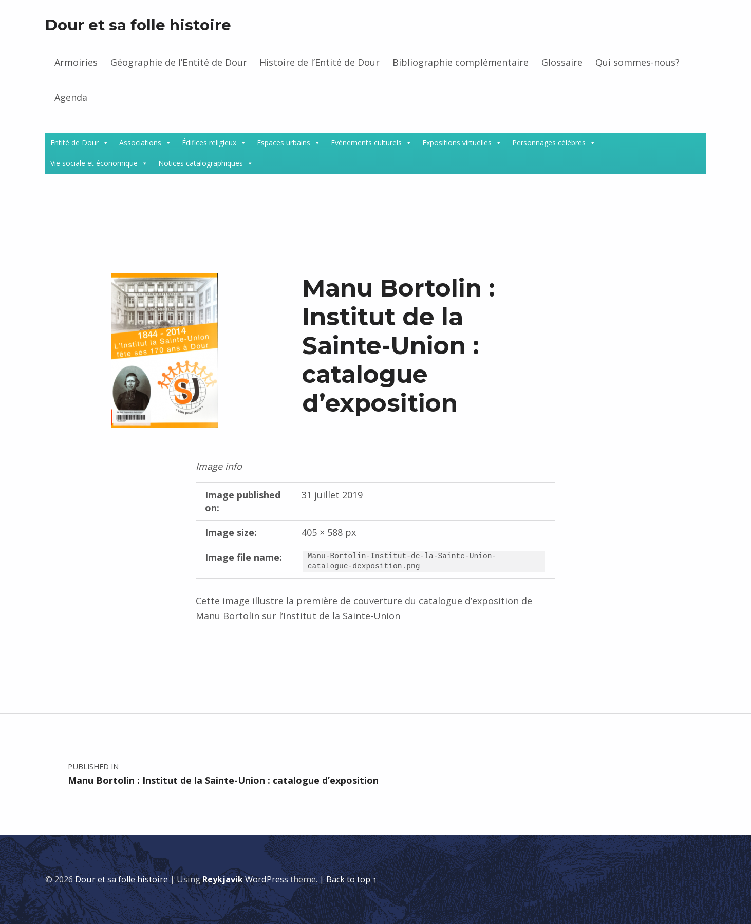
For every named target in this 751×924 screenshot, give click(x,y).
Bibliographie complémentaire (460, 62)
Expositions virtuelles (457, 142)
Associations (140, 142)
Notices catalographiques (200, 163)
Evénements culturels (366, 142)
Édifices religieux (209, 142)
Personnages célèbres (549, 142)
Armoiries (76, 62)
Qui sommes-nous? (637, 62)
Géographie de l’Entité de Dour (178, 62)
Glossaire (562, 62)
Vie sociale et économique (94, 163)
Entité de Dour (74, 142)
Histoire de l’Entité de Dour (319, 62)
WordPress (266, 879)
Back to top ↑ (351, 879)
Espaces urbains (283, 142)
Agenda (70, 97)
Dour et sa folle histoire (138, 25)
